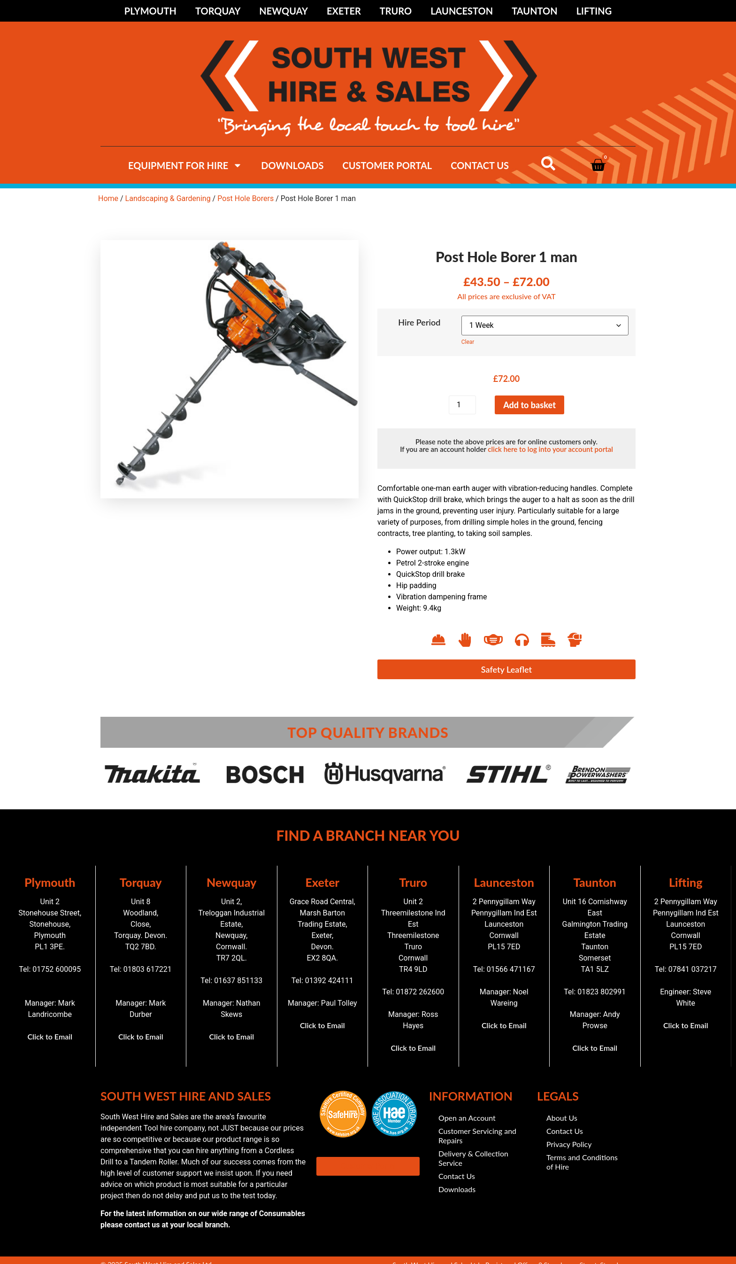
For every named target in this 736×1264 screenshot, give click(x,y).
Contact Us (480, 165)
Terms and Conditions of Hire (582, 1162)
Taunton (534, 10)
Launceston (461, 10)
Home (108, 198)
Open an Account (467, 1117)
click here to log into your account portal (550, 449)
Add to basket (529, 405)
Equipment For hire (185, 165)
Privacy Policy (569, 1144)
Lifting (594, 10)
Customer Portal (387, 165)
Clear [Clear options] (468, 342)
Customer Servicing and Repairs (477, 1135)
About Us (561, 1117)
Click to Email (49, 1036)
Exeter (344, 10)
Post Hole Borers (245, 198)
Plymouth (150, 10)
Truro (396, 10)
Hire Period (419, 322)
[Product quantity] (462, 404)
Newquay (283, 10)
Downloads (292, 165)
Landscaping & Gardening (168, 198)
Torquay (217, 10)
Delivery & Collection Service (473, 1158)
